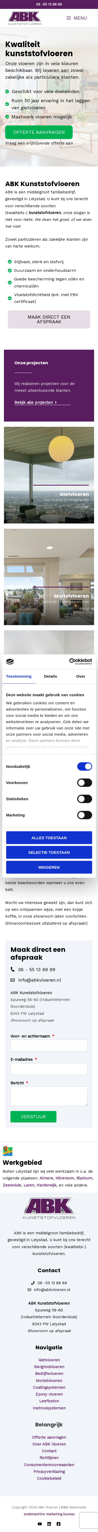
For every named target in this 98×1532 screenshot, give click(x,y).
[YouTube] (40, 1524)
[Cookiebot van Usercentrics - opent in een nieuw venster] (70, 661)
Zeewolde (12, 1185)
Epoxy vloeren (49, 1394)
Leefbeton (49, 1401)
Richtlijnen (49, 1457)
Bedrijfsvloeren (49, 1373)
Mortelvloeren (49, 1380)
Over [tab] (80, 676)
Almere (46, 1178)
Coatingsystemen (49, 1387)
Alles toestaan (48, 837)
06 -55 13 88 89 (49, 4)
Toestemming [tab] (19, 676)
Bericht (17, 1083)
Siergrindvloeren (49, 1366)
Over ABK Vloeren (49, 1444)
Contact (49, 1451)
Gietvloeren (49, 1360)
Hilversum (64, 1178)
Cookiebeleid (49, 1478)
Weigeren (49, 867)
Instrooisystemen (49, 1408)
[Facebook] (58, 1524)
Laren (29, 1185)
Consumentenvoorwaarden (49, 1464)
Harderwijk (46, 1185)
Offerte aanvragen (49, 1437)
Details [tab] (50, 676)
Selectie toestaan (49, 852)
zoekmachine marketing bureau (49, 1514)
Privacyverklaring (49, 1471)
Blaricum (84, 1178)
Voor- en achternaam (30, 1036)
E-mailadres (22, 1059)
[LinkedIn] (49, 1524)
